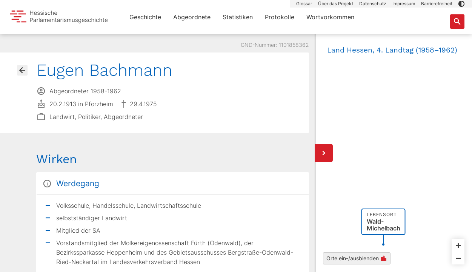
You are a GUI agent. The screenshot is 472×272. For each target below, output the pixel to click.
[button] (461, 4)
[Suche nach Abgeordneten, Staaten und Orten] (457, 21)
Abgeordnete (192, 17)
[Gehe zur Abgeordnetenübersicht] (22, 70)
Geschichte (145, 17)
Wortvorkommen (330, 17)
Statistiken (238, 17)
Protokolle (279, 17)
